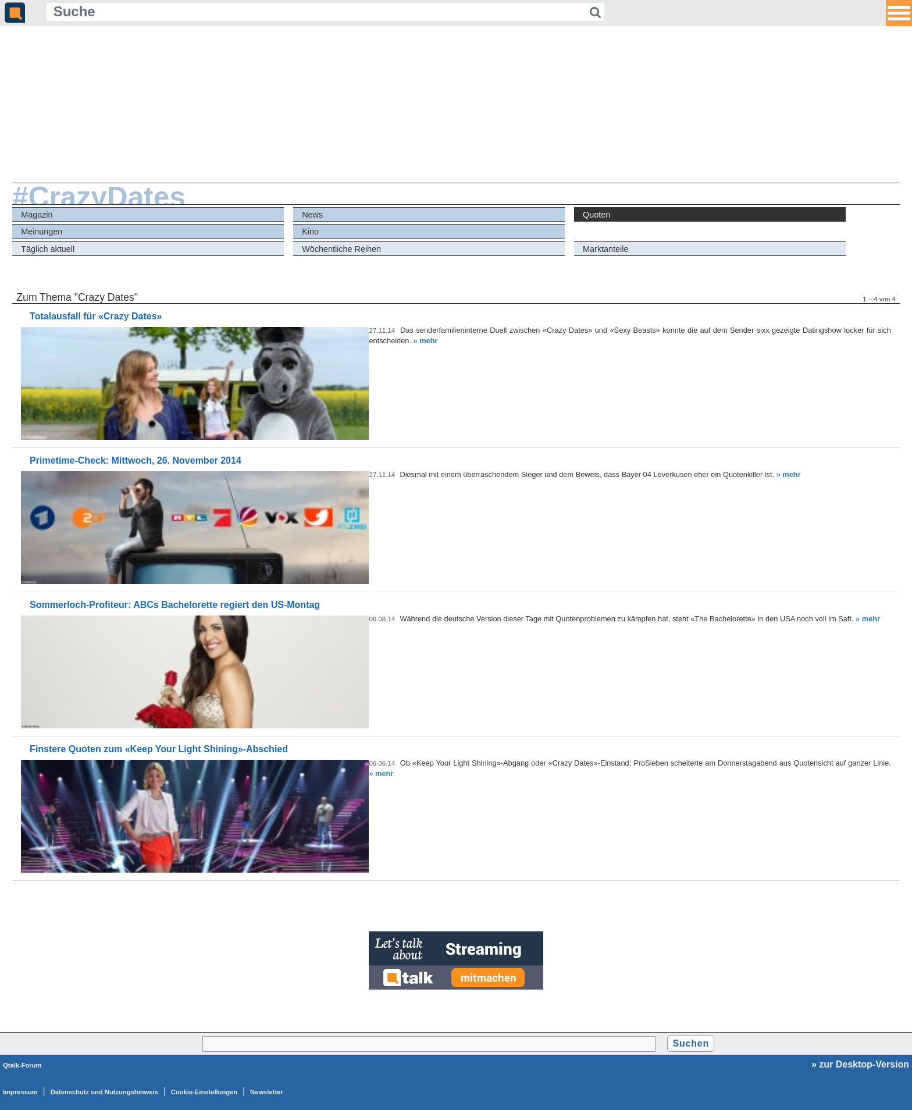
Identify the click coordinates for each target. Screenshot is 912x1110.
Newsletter (266, 1091)
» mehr (426, 340)
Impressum (20, 1091)
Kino (310, 231)
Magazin (36, 214)
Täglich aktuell (47, 249)
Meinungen (41, 231)
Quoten (596, 214)
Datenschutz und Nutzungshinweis (104, 1091)
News (312, 214)
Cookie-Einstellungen (204, 1091)
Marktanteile (605, 249)
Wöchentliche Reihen (341, 249)
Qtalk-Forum (22, 1065)
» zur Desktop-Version (860, 1064)
